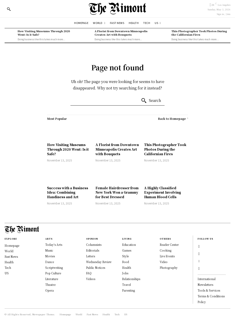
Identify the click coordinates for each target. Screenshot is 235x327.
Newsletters (205, 285)
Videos (90, 279)
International (206, 279)
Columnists (93, 245)
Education (129, 245)
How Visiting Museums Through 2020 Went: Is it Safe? (44, 32)
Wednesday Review (99, 262)
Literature (51, 279)
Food (125, 262)
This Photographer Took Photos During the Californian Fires (199, 32)
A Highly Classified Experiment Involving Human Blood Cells (162, 192)
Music (49, 250)
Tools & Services (209, 290)
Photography (169, 268)
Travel (126, 285)
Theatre (50, 285)
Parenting (128, 290)
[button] (9, 9)
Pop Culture (53, 273)
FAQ (89, 273)
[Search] (151, 101)
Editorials (92, 250)
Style (125, 256)
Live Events (167, 256)
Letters (90, 256)
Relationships (131, 279)
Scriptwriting (54, 268)
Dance (49, 262)
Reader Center (169, 245)
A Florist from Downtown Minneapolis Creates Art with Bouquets (121, 32)
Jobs (125, 273)
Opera (49, 290)
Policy (202, 302)
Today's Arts (53, 245)
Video (164, 262)
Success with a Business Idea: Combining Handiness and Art (67, 192)
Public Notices (95, 268)
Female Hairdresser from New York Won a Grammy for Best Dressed (117, 192)
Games (126, 250)
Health (126, 268)
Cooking (165, 250)
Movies (50, 256)
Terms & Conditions (211, 296)
